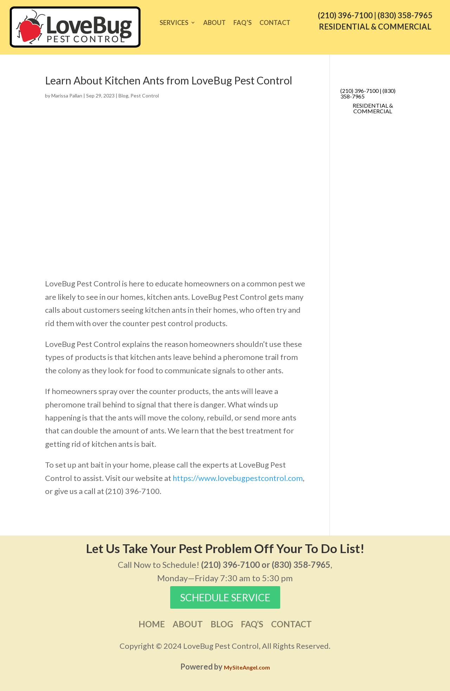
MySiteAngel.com (247, 667)
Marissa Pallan (66, 96)
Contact (274, 23)
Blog (123, 96)
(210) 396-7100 (345, 15)
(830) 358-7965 (405, 15)
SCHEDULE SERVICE (225, 597)
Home (152, 625)
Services (174, 23)
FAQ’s (242, 23)
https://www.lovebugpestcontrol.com (238, 478)
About (214, 23)
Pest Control (144, 96)
